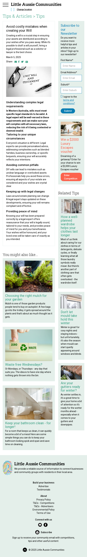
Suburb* (65, 84)
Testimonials (43, 489)
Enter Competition (70, 177)
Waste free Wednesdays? (23, 364)
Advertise (43, 486)
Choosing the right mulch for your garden (26, 297)
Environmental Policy (44, 509)
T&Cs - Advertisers (43, 506)
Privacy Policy (43, 499)
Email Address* (69, 72)
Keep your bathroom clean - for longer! (28, 425)
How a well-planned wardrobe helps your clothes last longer (69, 226)
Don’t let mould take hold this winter (69, 317)
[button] (6, 4)
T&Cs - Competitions (43, 503)
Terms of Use (43, 513)
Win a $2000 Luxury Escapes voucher (70, 146)
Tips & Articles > (19, 16)
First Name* (67, 60)
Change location (24, 9)
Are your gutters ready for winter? (70, 386)
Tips (40, 16)
